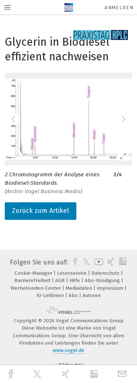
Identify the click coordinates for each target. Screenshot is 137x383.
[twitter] (38, 374)
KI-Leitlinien (51, 295)
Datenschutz (106, 273)
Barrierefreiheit (33, 280)
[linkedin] (95, 374)
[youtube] (97, 262)
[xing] (66, 374)
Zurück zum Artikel (40, 211)
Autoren (92, 295)
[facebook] (12, 374)
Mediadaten (80, 288)
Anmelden (118, 7)
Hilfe (75, 280)
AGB (60, 280)
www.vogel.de (68, 350)
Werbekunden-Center (36, 288)
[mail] (123, 374)
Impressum (111, 288)
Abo (74, 295)
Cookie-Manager (34, 273)
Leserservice (72, 273)
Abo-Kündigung (103, 280)
